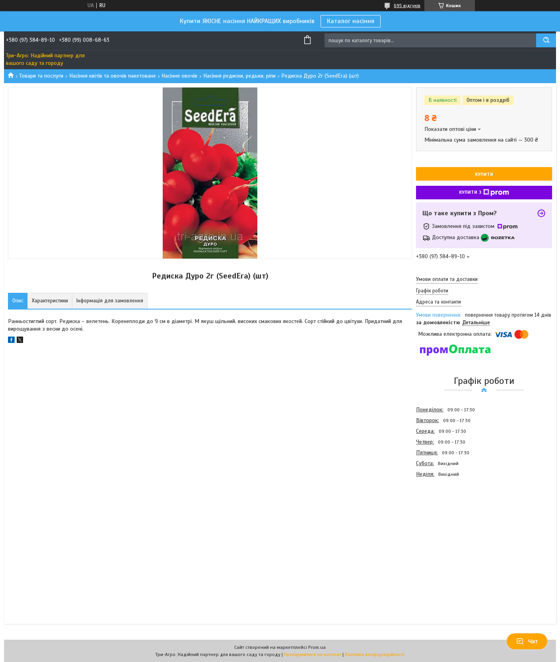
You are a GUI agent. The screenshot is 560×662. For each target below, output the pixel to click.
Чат (527, 641)
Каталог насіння (350, 21)
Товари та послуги (41, 75)
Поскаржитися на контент (312, 654)
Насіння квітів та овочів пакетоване (112, 75)
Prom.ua (317, 647)
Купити (484, 174)
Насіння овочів (179, 75)
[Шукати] (546, 40)
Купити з (484, 192)
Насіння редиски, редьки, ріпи (239, 75)
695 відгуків (407, 5)
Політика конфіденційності (374, 654)
